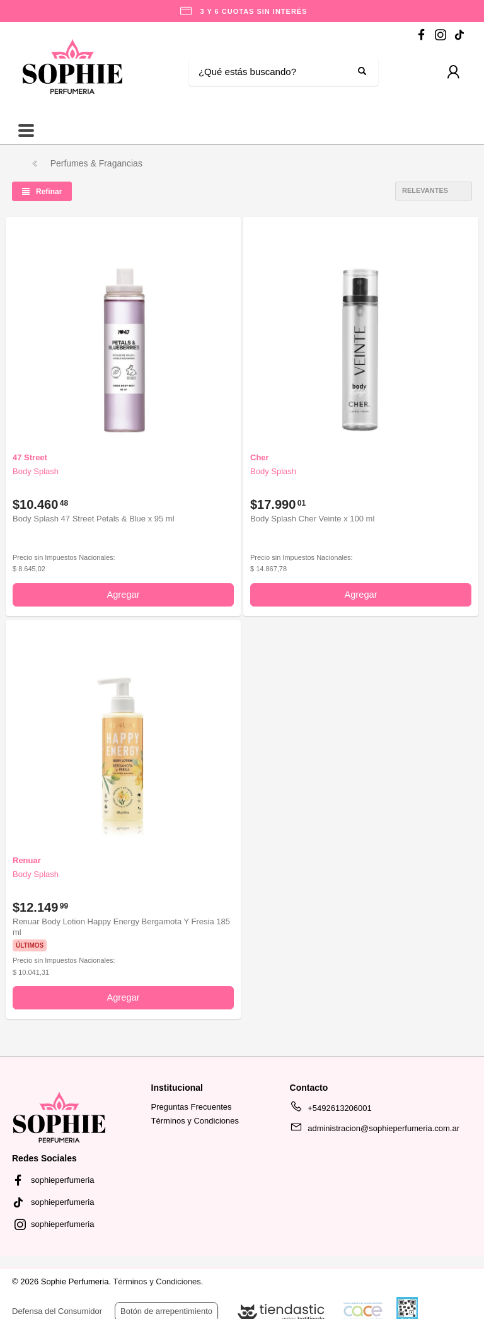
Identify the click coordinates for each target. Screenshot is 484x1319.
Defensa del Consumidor (57, 1311)
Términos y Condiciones (195, 1120)
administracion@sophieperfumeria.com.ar (374, 1130)
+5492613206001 (331, 1110)
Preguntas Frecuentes (191, 1107)
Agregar (123, 595)
